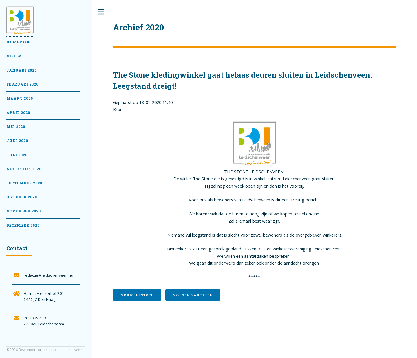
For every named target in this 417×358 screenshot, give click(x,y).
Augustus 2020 (23, 169)
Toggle (101, 12)
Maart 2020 (19, 98)
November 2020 (23, 211)
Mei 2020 (15, 126)
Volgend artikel (192, 295)
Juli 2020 (17, 155)
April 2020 (18, 112)
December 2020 (23, 225)
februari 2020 (22, 84)
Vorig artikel (137, 295)
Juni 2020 (17, 141)
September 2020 (24, 183)
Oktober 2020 (21, 197)
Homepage (18, 42)
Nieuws (15, 56)
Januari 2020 (21, 70)
